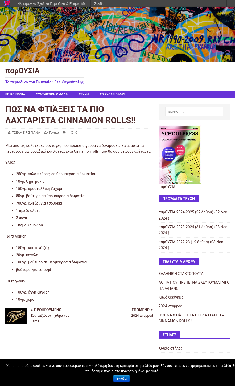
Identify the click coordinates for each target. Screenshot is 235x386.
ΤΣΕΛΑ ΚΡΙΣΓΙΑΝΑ (26, 133)
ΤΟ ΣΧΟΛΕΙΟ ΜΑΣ (112, 94)
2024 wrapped (170, 306)
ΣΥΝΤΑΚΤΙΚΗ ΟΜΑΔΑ (52, 94)
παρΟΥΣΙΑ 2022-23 (174, 242)
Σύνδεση (101, 4)
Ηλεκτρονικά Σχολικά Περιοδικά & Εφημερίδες (52, 4)
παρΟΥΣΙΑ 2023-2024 (176, 227)
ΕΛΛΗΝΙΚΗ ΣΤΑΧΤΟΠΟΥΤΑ (181, 273)
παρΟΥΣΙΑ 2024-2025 (176, 212)
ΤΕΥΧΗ (84, 94)
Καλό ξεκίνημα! (171, 297)
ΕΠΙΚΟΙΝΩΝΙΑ (15, 94)
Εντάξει (121, 378)
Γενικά (54, 133)
